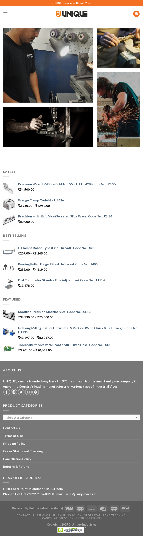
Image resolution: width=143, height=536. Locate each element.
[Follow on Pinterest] (35, 392)
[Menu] (5, 14)
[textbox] (71, 417)
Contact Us (11, 428)
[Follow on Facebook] (6, 392)
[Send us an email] (28, 392)
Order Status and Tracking (23, 451)
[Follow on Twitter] (21, 392)
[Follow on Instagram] (14, 392)
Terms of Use (13, 435)
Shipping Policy (14, 443)
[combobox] (71, 417)
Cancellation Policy (17, 459)
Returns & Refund (16, 466)
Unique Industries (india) (46, 508)
